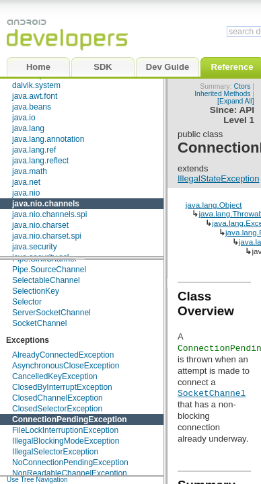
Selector (27, 302)
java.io (24, 117)
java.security (34, 246)
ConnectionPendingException (69, 419)
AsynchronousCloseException (65, 365)
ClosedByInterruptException (62, 387)
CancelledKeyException (55, 376)
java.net (26, 182)
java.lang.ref (34, 150)
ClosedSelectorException (57, 408)
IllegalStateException (218, 178)
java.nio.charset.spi (46, 236)
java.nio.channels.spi (49, 214)
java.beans (31, 107)
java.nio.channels (45, 203)
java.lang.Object (214, 204)
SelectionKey (35, 291)
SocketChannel (39, 323)
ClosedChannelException (57, 398)
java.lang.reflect (40, 160)
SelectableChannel (46, 280)
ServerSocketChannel (51, 312)
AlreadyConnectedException (63, 355)
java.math (29, 171)
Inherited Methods (222, 93)
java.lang (28, 128)
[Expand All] (235, 101)
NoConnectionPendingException (70, 462)
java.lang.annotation (48, 139)
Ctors (242, 86)
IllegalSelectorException (55, 451)
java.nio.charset (40, 225)
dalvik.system (36, 85)
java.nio (26, 193)
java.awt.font (34, 96)
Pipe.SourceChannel (49, 269)
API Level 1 (238, 115)
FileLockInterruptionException (65, 430)
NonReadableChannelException (69, 473)
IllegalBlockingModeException (65, 441)
